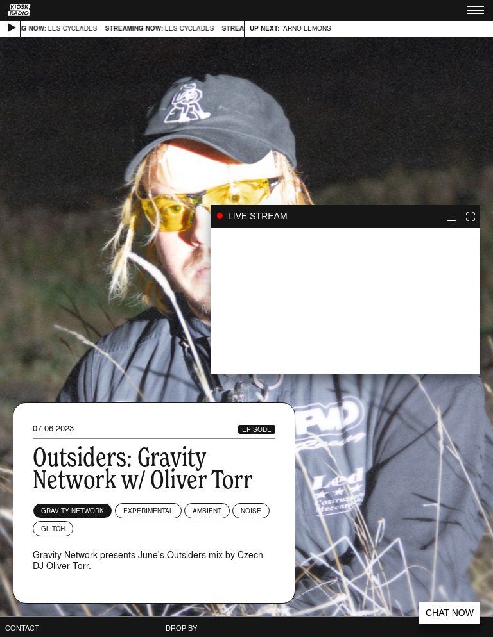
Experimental (148, 510)
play (345, 300)
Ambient (207, 510)
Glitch (53, 528)
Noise (251, 510)
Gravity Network (72, 510)
